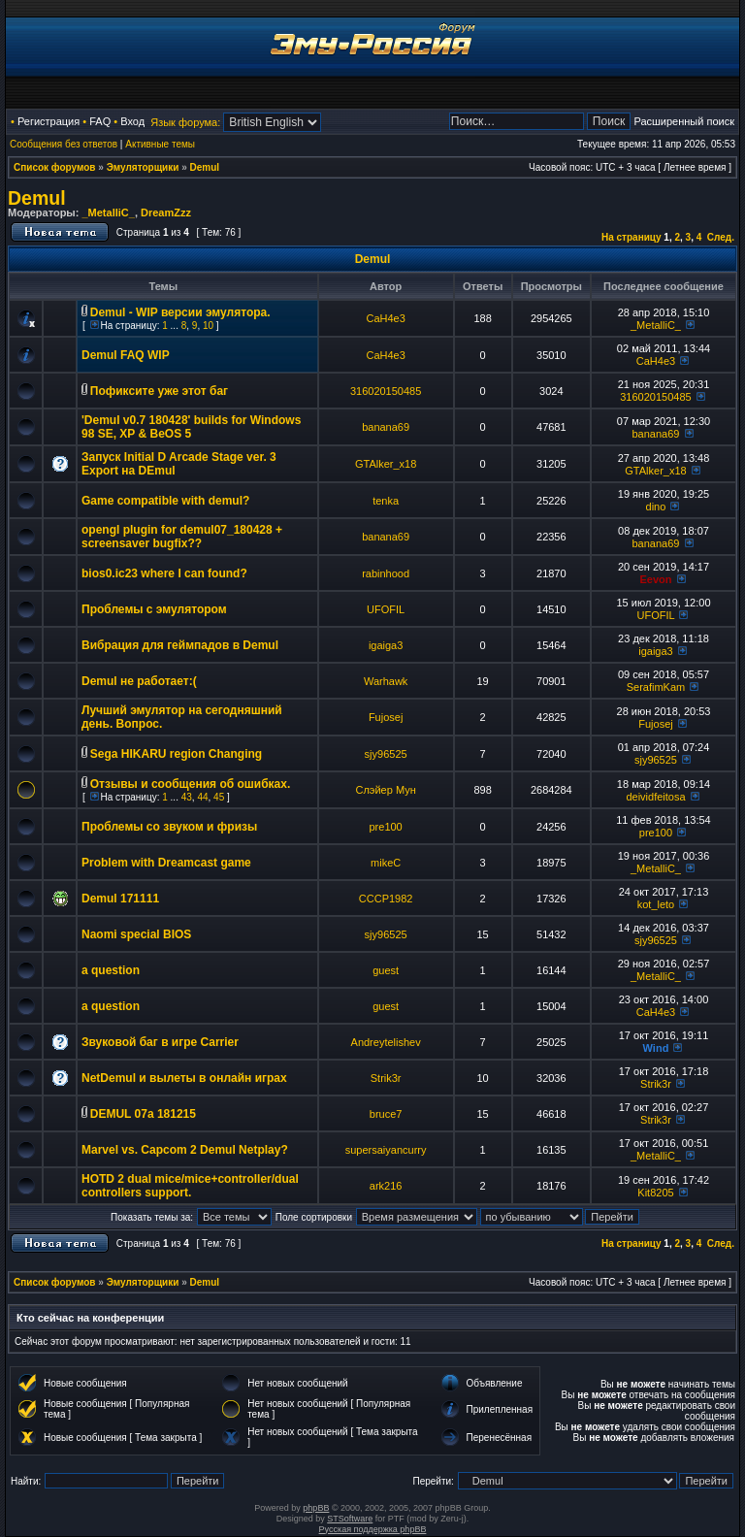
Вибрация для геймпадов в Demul (179, 645)
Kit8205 (655, 1192)
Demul (205, 167)
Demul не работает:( (139, 681)
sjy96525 (386, 754)
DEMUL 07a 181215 (143, 1114)
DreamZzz (166, 212)
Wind (656, 1048)
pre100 (385, 827)
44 (202, 797)
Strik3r (386, 1078)
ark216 (386, 1186)
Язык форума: (185, 122)
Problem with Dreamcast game (166, 862)
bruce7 (386, 1114)
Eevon (655, 579)
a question (110, 970)
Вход (132, 121)
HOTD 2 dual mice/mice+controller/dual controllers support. (190, 1185)
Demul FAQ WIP (125, 355)
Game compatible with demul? (165, 500)
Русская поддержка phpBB (373, 1529)
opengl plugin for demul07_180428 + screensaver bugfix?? (181, 536)
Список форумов (55, 167)
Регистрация (48, 121)
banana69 (385, 427)
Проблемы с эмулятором (154, 609)
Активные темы (160, 144)
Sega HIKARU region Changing (176, 754)
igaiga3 (386, 645)
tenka (385, 501)
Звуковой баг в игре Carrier (160, 1042)
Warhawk (385, 681)
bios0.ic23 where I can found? (164, 573)
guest (385, 970)
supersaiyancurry (386, 1150)
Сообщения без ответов (63, 144)
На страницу (631, 237)
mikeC (386, 862)
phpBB (316, 1508)
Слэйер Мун (385, 790)
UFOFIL (386, 609)
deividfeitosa (655, 796)
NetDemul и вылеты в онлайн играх (184, 1078)
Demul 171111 (120, 898)
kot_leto (656, 904)
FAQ (100, 121)
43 (186, 797)
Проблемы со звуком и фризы (169, 827)
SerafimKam (656, 687)
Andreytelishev (386, 1042)
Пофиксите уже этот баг (159, 391)
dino (656, 506)
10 (208, 325)
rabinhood (385, 573)
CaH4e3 (385, 318)
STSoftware (349, 1518)
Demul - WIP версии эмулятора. (180, 312)
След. (720, 237)
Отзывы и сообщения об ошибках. (190, 784)
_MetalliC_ (107, 212)
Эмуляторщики (143, 167)
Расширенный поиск (683, 121)
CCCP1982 (386, 898)
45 (218, 797)
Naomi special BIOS (136, 934)
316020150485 (385, 391)
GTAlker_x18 (385, 464)
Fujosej (386, 717)
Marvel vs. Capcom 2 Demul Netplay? (184, 1150)
